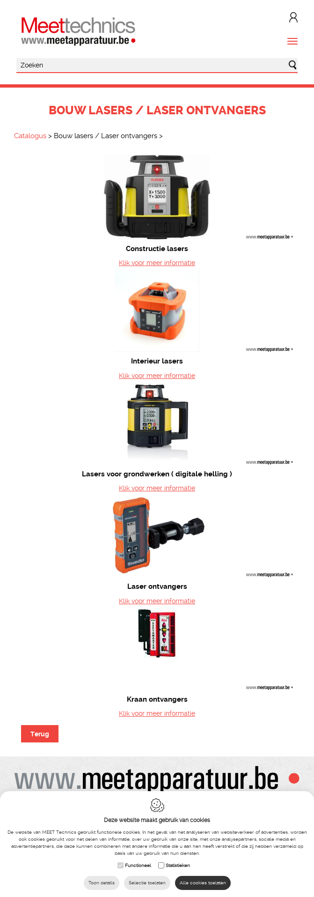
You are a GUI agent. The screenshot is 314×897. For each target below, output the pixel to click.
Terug (39, 734)
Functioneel (138, 865)
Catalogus (30, 136)
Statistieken (178, 865)
